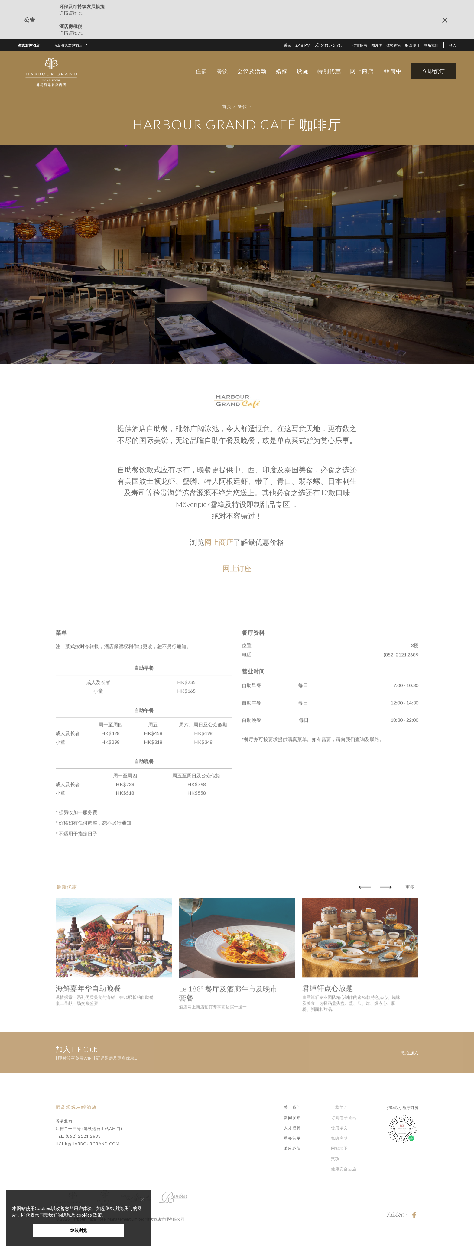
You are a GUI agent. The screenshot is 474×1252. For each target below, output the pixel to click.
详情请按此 (70, 13)
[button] (70, 45)
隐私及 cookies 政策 (82, 1215)
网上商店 (218, 542)
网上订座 (237, 568)
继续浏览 (78, 1230)
